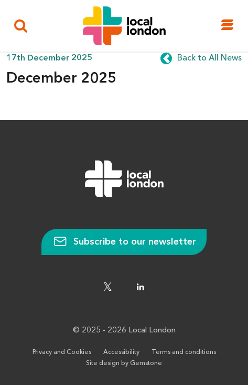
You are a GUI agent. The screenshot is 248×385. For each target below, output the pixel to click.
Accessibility (121, 352)
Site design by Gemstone (124, 363)
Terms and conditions (184, 352)
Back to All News (209, 58)
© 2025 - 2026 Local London (124, 331)
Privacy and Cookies (62, 352)
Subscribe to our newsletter (124, 242)
